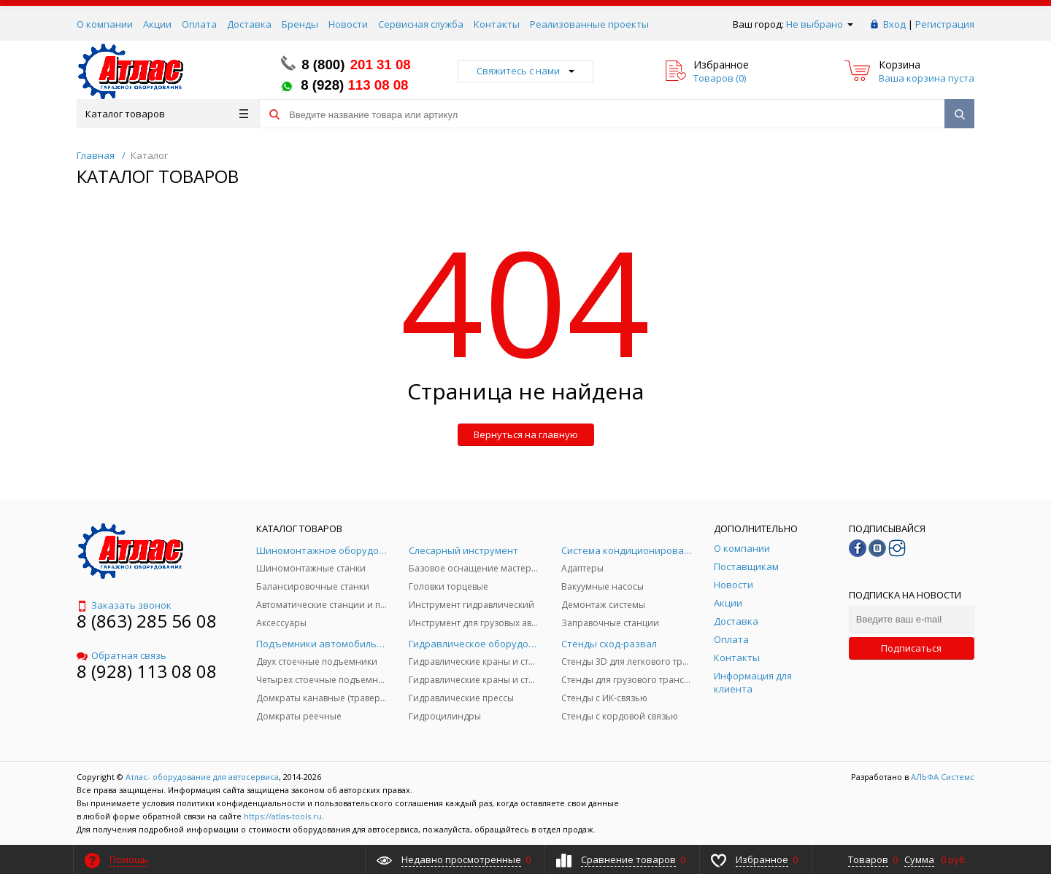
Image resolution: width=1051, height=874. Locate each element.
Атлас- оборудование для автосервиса (202, 776)
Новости (348, 24)
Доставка (249, 24)
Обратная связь (121, 655)
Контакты (497, 24)
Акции (157, 24)
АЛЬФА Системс (941, 776)
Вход (894, 24)
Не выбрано (819, 24)
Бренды (300, 24)
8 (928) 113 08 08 (147, 671)
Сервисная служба (420, 24)
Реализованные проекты (589, 24)
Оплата (199, 24)
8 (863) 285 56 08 (147, 621)
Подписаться (911, 648)
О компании (105, 24)
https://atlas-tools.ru (283, 816)
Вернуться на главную (526, 434)
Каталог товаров (166, 113)
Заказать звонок (124, 605)
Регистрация (944, 24)
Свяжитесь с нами (525, 70)
